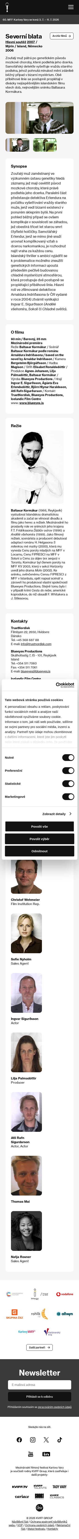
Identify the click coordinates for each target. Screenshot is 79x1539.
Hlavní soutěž (15, 42)
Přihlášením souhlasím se (40, 1406)
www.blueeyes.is (31, 403)
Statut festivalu (36, 1528)
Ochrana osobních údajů (39, 1525)
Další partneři (37, 1347)
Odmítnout (40, 851)
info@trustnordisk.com (36, 644)
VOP (20, 1525)
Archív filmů (59, 35)
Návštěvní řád (20, 1521)
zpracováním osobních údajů (55, 1406)
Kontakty (52, 1528)
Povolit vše (39, 826)
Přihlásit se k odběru (39, 1396)
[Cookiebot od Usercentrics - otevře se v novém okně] (56, 685)
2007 (31, 42)
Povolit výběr (39, 838)
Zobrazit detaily (54, 813)
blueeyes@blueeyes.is (35, 671)
